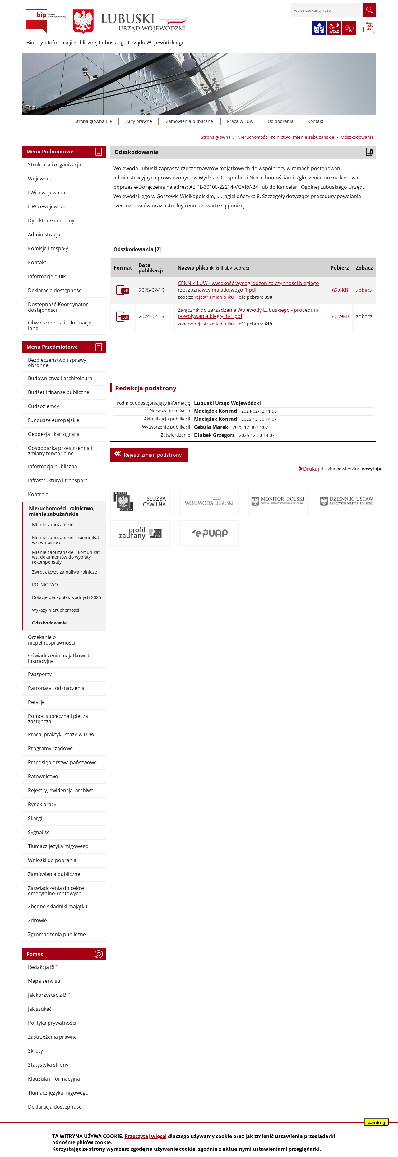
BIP (369, 29)
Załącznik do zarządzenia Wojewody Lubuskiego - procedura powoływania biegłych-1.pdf (248, 313)
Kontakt (315, 121)
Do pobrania (281, 121)
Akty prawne (139, 121)
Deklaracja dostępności (55, 1106)
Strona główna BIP (93, 121)
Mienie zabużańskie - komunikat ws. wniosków (65, 539)
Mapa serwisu (44, 981)
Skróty (35, 1050)
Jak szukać (40, 1008)
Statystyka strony (48, 1064)
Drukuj (311, 468)
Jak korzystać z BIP (49, 994)
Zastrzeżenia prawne (52, 1036)
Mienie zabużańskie (52, 525)
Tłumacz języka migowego (58, 1092)
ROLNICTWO (45, 585)
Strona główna (216, 137)
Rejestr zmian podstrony (153, 454)
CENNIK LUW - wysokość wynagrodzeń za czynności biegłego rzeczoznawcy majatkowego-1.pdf (248, 286)
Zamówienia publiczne (189, 121)
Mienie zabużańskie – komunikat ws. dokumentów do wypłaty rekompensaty (66, 557)
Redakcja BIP (43, 967)
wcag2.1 (334, 28)
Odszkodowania (49, 623)
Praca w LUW (240, 121)
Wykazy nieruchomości (55, 610)
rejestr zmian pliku (214, 297)
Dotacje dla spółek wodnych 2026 (66, 597)
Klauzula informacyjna (54, 1078)
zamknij (376, 1122)
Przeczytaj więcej (146, 1136)
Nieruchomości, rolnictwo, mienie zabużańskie (285, 137)
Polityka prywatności (52, 1022)
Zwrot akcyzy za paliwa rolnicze (64, 572)
